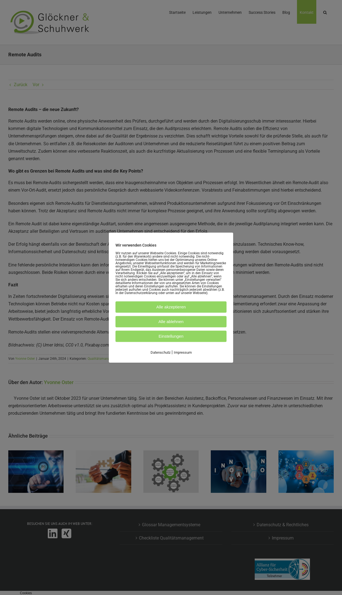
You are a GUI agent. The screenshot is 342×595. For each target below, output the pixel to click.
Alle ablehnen (171, 321)
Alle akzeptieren (171, 307)
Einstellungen (171, 336)
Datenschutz (160, 352)
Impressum (183, 352)
